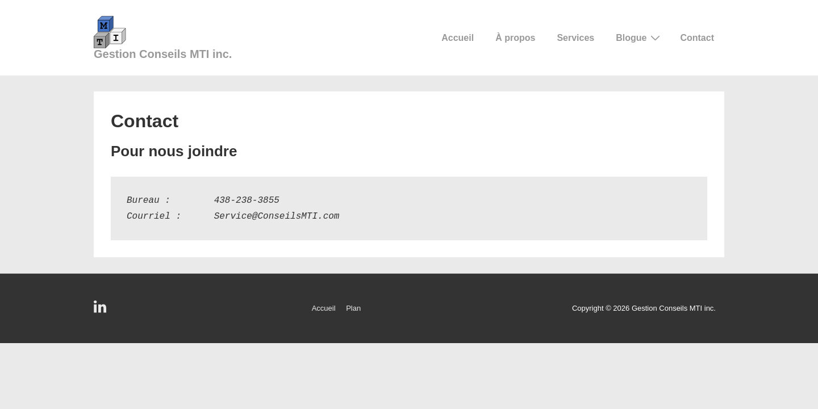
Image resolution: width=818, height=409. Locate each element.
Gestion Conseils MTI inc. (163, 54)
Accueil (457, 38)
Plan (353, 308)
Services (575, 38)
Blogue (639, 37)
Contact (697, 38)
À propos (515, 38)
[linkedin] (101, 310)
